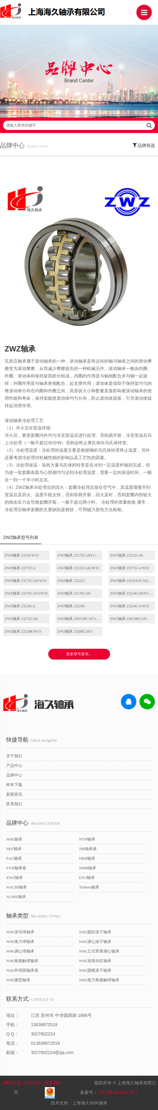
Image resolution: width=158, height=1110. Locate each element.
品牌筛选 (144, 145)
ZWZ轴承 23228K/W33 (23, 631)
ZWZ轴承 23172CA (20, 568)
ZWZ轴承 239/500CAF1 (129, 619)
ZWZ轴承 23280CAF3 (74, 631)
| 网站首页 (12, 1083)
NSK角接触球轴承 (22, 960)
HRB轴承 (87, 858)
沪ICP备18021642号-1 (117, 1092)
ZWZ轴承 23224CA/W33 (129, 606)
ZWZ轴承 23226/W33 (22, 555)
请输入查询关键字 (79, 125)
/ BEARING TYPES (33, 916)
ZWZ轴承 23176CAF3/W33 (26, 593)
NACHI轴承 (16, 887)
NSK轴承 (14, 839)
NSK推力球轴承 (20, 941)
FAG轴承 (14, 858)
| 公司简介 (32, 1083)
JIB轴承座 (88, 848)
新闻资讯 (14, 794)
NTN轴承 (87, 839)
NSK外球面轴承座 (22, 970)
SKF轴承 (14, 848)
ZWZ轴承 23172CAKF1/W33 (79, 555)
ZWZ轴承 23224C (71, 606)
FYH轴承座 (16, 868)
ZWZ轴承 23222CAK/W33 (78, 568)
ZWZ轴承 (14, 877)
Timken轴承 (89, 887)
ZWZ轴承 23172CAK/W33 (25, 581)
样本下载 (14, 784)
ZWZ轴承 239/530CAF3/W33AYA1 (79, 619)
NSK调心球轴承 (20, 951)
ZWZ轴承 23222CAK (126, 555)
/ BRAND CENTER (33, 823)
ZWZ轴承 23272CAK (21, 619)
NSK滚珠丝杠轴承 (95, 960)
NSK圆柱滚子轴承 (95, 932)
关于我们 (14, 756)
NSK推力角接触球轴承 (99, 980)
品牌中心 (14, 775)
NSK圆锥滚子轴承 (95, 970)
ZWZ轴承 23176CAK (74, 593)
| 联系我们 (56, 1083)
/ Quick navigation (31, 740)
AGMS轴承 (16, 896)
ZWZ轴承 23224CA (20, 606)
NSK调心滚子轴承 (95, 941)
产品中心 (14, 765)
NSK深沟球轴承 (20, 932)
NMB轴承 (87, 868)
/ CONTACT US (30, 999)
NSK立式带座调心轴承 (99, 951)
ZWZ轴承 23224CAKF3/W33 (132, 593)
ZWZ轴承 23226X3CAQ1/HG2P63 (132, 581)
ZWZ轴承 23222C (71, 581)
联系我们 (14, 804)
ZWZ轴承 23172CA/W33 (129, 568)
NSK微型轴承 (18, 980)
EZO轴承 (87, 877)
